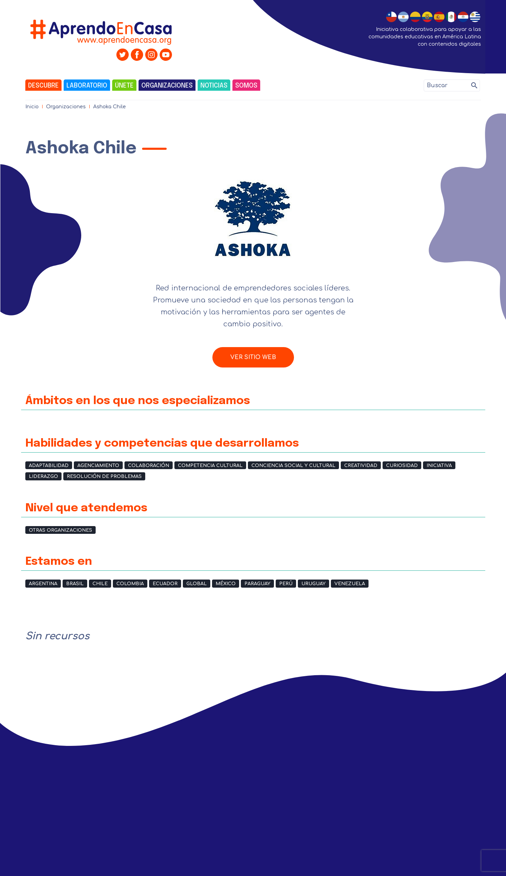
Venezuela (349, 583)
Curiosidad (402, 465)
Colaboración (148, 465)
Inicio (32, 106)
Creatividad (360, 465)
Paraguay (257, 583)
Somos (246, 86)
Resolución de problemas (104, 476)
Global (196, 583)
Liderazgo (43, 476)
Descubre (43, 86)
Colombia (130, 583)
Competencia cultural (210, 465)
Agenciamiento (98, 465)
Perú (286, 583)
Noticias (214, 86)
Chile (100, 583)
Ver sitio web (253, 357)
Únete (124, 86)
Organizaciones (167, 86)
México (226, 583)
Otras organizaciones (60, 530)
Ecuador (165, 583)
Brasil (75, 583)
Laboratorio (86, 86)
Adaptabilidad (49, 465)
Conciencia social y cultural (293, 465)
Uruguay (313, 583)
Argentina (43, 583)
